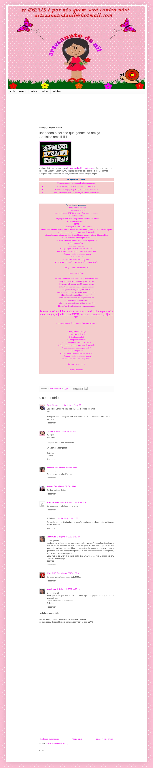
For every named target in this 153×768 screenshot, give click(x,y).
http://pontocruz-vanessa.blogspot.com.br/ (77, 281)
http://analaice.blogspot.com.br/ (81, 168)
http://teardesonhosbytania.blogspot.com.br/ (77, 306)
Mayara (50, 486)
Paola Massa (52, 405)
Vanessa (50, 468)
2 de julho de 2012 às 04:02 (65, 431)
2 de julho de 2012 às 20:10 (68, 573)
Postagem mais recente (49, 739)
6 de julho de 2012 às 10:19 (68, 589)
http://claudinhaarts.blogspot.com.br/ (77, 295)
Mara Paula (51, 537)
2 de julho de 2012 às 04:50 (66, 468)
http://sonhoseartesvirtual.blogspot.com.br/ (77, 287)
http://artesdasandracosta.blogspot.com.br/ (77, 284)
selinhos (57, 91)
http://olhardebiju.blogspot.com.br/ (77, 289)
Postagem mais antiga (104, 739)
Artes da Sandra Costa (56, 502)
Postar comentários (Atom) (57, 743)
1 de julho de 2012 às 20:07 (69, 405)
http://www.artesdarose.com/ (77, 300)
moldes (45, 91)
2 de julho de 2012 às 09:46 (65, 486)
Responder (51, 423)
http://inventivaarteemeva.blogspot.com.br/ (77, 298)
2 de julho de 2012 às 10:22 (78, 502)
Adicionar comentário (49, 613)
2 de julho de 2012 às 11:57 (66, 518)
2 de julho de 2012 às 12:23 (68, 537)
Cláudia (50, 431)
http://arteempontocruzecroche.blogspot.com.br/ (77, 292)
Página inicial (77, 739)
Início (12, 91)
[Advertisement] (76, 713)
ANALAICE (51, 573)
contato (22, 91)
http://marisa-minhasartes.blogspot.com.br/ (77, 303)
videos (34, 91)
